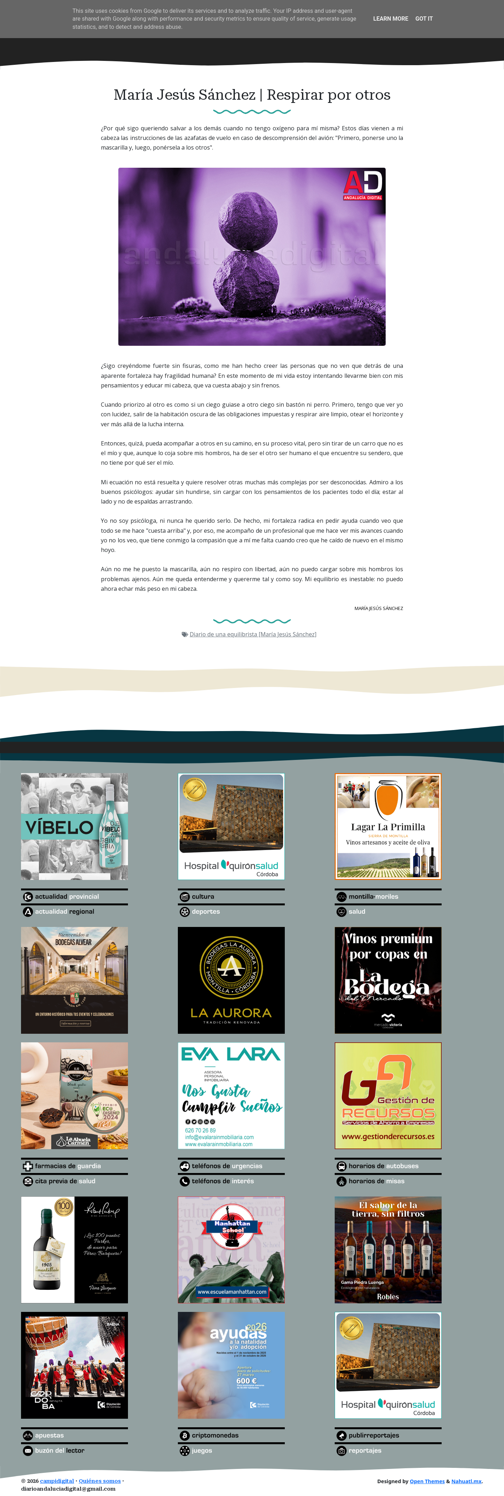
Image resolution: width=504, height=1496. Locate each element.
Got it (424, 18)
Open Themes (427, 1481)
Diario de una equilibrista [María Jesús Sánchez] (253, 634)
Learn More (390, 18)
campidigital (57, 1481)
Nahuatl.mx (466, 1481)
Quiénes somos (100, 1481)
